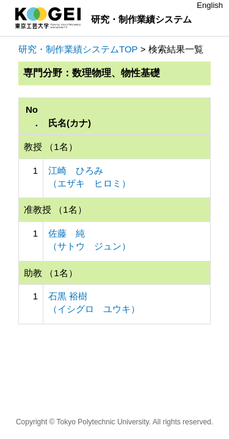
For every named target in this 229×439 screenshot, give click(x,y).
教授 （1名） (51, 146)
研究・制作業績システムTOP (78, 49)
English (210, 5)
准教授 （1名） (55, 209)
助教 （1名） (51, 273)
